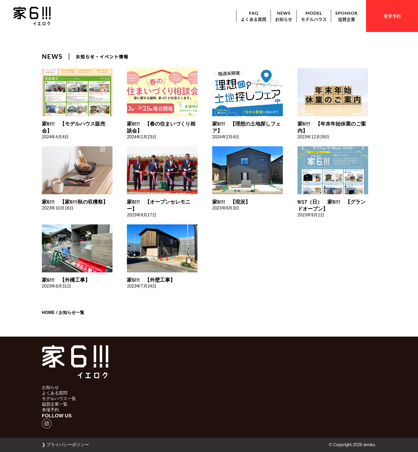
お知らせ (50, 387)
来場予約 (50, 409)
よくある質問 (54, 393)
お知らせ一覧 (71, 312)
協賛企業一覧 (54, 404)
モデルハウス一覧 (59, 398)
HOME (48, 312)
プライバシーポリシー (65, 444)
